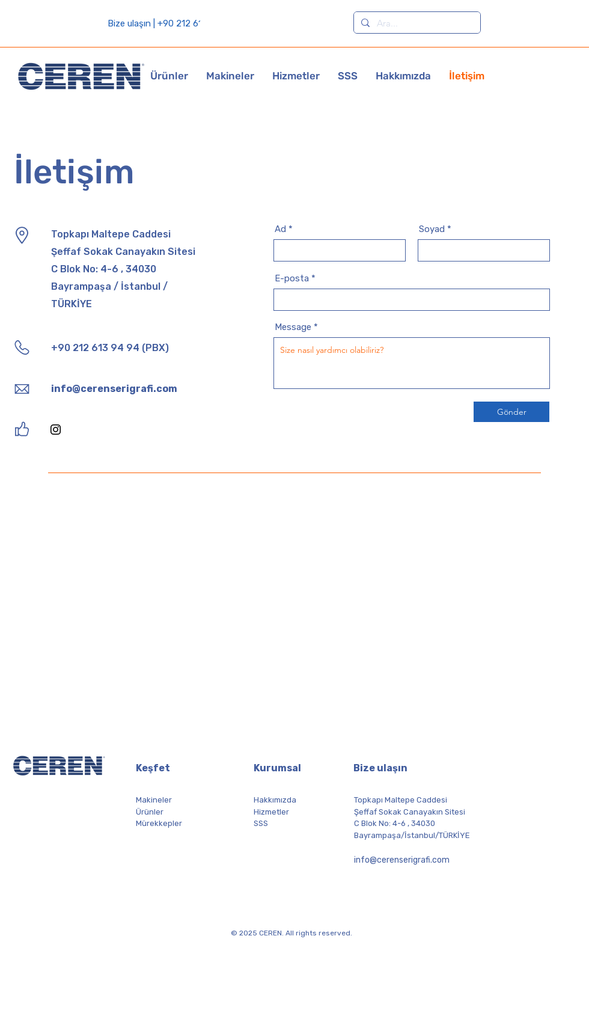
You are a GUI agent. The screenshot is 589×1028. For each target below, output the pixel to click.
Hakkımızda (275, 799)
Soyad (432, 229)
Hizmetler (271, 811)
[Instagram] (56, 429)
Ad (280, 229)
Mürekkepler (159, 823)
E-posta (292, 278)
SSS (261, 823)
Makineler (154, 799)
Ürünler (149, 811)
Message (293, 327)
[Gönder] (511, 412)
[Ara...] (416, 23)
